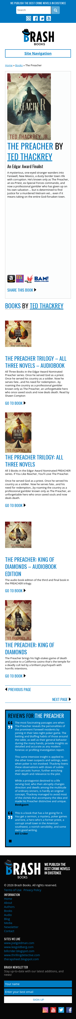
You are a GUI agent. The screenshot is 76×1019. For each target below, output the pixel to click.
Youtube (48, 18)
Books (19, 65)
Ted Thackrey (29, 156)
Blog (7, 919)
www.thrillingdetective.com (22, 955)
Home (9, 65)
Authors (9, 907)
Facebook (35, 18)
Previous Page (19, 689)
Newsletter (11, 927)
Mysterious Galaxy (20, 278)
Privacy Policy (32, 890)
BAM (41, 279)
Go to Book (13, 403)
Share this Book (20, 290)
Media (8, 923)
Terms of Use (12, 890)
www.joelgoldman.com (19, 943)
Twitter (41, 18)
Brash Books (38, 37)
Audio (8, 915)
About (8, 903)
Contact (9, 931)
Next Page (60, 699)
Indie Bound (29, 279)
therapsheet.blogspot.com (21, 959)
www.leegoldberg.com (18, 947)
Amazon (11, 278)
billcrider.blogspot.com (19, 951)
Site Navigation (38, 53)
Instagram (28, 18)
